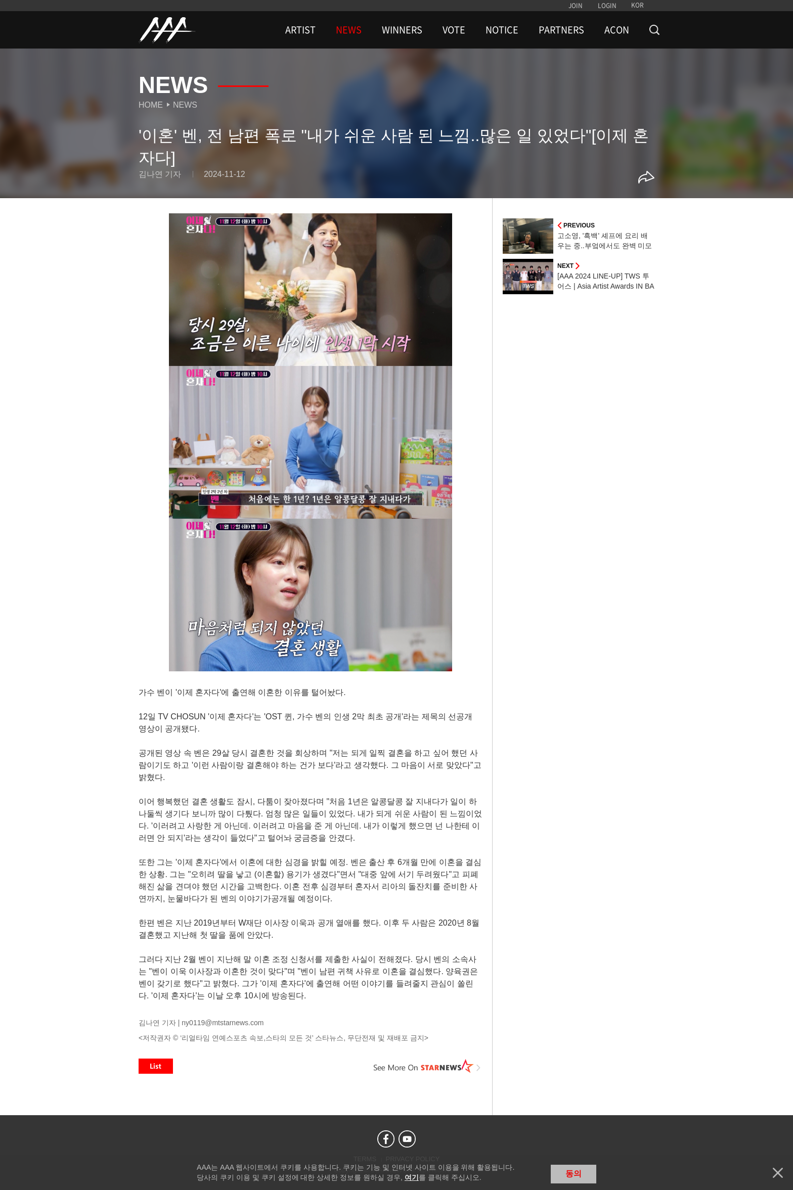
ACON (616, 29)
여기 (412, 1177)
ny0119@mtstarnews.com (222, 1023)
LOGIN (607, 6)
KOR (637, 5)
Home (151, 105)
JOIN (575, 6)
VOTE (454, 29)
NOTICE (502, 29)
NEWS (349, 29)
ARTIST (300, 29)
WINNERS (402, 29)
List (156, 1066)
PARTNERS (561, 29)
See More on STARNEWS (427, 1066)
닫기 (778, 1173)
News (185, 105)
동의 (573, 1173)
